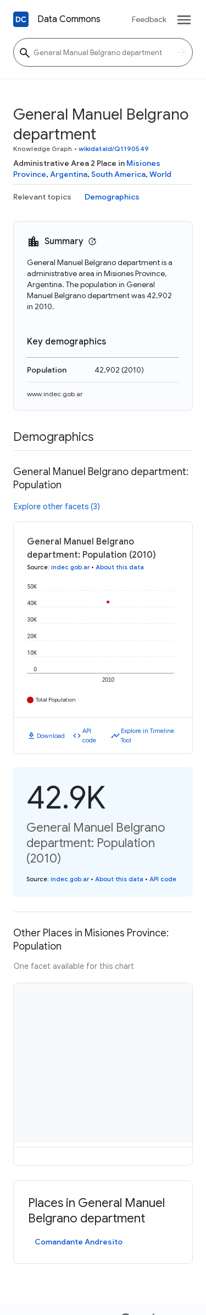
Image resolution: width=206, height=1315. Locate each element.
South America (118, 174)
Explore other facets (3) (57, 506)
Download (51, 736)
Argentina (68, 174)
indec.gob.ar (70, 567)
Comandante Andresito (79, 1242)
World (160, 174)
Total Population (56, 699)
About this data (120, 567)
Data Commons (69, 19)
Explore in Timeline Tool (147, 735)
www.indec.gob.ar (55, 394)
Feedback (149, 19)
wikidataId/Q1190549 (114, 148)
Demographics (112, 197)
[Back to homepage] (21, 19)
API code (89, 735)
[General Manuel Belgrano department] (103, 52)
